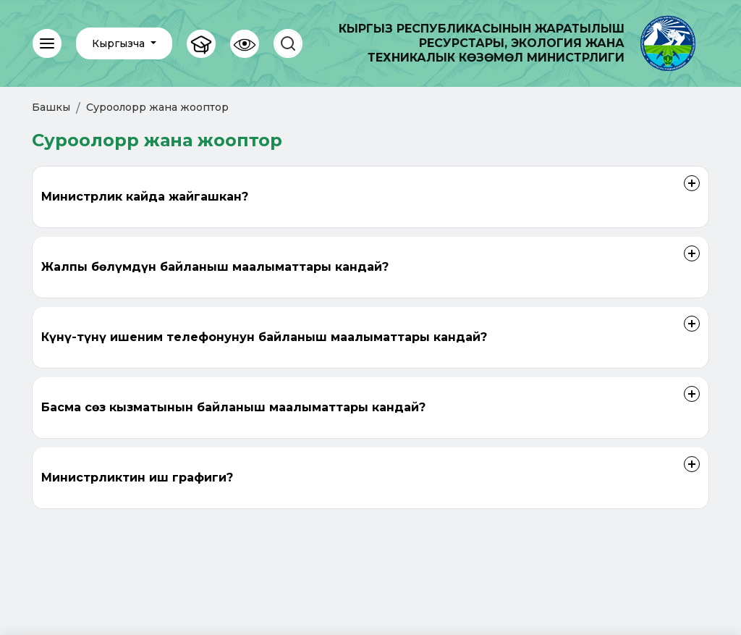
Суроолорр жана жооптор (157, 107)
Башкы (51, 107)
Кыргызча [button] (120, 43)
